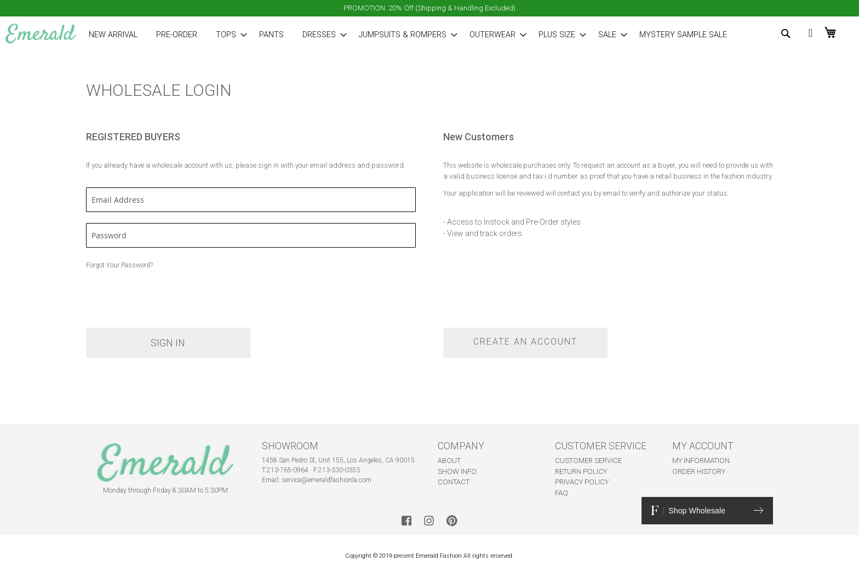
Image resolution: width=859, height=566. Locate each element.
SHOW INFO (457, 471)
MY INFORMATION (701, 460)
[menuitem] (113, 35)
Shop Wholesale (707, 510)
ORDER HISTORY (698, 471)
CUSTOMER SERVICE (588, 460)
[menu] (395, 35)
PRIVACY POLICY (582, 482)
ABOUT (449, 460)
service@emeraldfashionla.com (326, 480)
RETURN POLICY (581, 471)
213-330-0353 (339, 470)
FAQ (561, 493)
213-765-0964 (287, 470)
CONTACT (453, 482)
